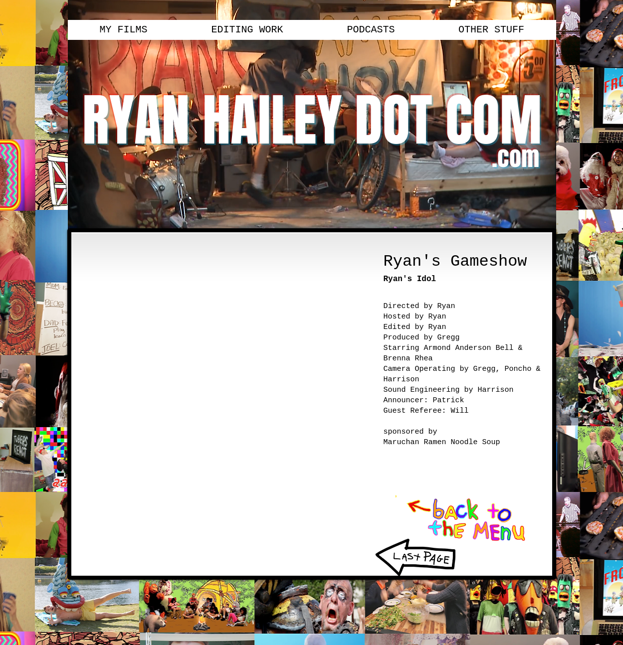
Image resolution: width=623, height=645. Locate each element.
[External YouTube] (224, 357)
